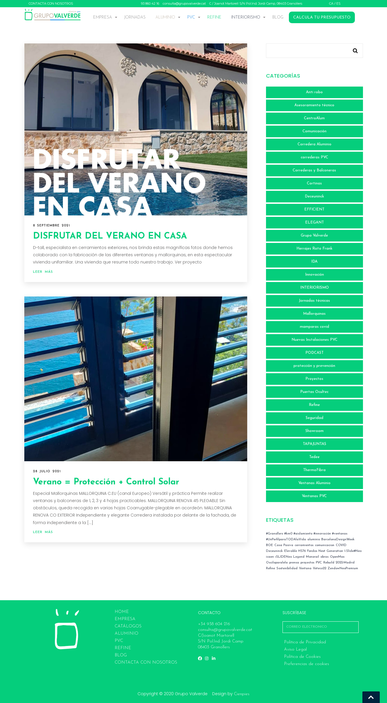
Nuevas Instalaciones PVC (314, 340)
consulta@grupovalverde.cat (184, 3)
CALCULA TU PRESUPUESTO (322, 17)
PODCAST (314, 353)
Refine (314, 405)
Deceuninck (314, 196)
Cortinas (314, 183)
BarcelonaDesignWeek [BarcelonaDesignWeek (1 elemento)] (338, 539)
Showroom (314, 431)
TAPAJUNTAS (314, 444)
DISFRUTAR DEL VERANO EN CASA (110, 236)
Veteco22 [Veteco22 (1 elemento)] (319, 568)
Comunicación (314, 131)
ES (338, 3)
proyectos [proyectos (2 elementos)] (307, 562)
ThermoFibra (314, 470)
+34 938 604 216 (214, 624)
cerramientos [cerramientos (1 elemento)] (304, 545)
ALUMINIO (165, 17)
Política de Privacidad (305, 642)
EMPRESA (102, 17)
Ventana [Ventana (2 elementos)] (305, 568)
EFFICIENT (314, 209)
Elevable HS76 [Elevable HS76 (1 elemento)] (295, 551)
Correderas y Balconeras (314, 170)
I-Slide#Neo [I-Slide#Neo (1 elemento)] (353, 551)
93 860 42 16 (150, 3)
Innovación (314, 275)
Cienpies (242, 694)
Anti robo (314, 92)
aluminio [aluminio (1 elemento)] (313, 539)
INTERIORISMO (245, 17)
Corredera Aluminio (314, 144)
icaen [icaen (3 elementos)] (270, 557)
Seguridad (314, 418)
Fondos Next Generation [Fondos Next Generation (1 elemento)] (325, 551)
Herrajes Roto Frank (314, 248)
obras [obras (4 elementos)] (324, 557)
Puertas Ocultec (314, 392)
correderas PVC (314, 157)
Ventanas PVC (314, 496)
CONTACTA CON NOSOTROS (51, 3)
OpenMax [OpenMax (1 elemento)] (337, 557)
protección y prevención (314, 366)
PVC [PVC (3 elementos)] (319, 562)
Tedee (314, 457)
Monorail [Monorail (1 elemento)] (312, 557)
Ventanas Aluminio (314, 483)
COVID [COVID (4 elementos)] (341, 545)
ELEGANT (314, 222)
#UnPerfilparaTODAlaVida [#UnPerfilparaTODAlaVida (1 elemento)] (286, 539)
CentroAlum (314, 118)
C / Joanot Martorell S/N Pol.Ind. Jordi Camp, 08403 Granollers (255, 3)
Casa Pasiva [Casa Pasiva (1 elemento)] (283, 545)
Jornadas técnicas (314, 301)
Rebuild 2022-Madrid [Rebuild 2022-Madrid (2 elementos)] (339, 562)
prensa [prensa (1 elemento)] (294, 562)
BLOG (277, 17)
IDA (314, 261)
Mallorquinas (314, 314)
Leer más (43, 272)
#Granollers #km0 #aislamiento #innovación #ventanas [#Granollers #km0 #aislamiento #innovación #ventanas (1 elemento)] (306, 533)
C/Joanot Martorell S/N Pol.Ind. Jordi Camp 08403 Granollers (220, 641)
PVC (191, 17)
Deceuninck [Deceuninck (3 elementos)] (274, 551)
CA (331, 3)
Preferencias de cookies (306, 664)
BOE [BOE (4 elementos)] (269, 545)
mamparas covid (314, 327)
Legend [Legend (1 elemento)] (299, 557)
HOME (122, 612)
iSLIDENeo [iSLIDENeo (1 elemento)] (283, 557)
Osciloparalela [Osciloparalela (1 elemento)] (277, 562)
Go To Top (371, 697)
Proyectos (314, 379)
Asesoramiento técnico (314, 105)
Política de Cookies (302, 657)
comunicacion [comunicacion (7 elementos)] (324, 545)
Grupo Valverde (314, 235)
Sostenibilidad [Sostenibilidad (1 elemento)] (287, 568)
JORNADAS (135, 17)
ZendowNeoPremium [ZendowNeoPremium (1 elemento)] (343, 568)
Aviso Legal (295, 649)
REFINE (214, 17)
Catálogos (128, 626)
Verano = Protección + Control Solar (106, 482)
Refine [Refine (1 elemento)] (270, 568)
